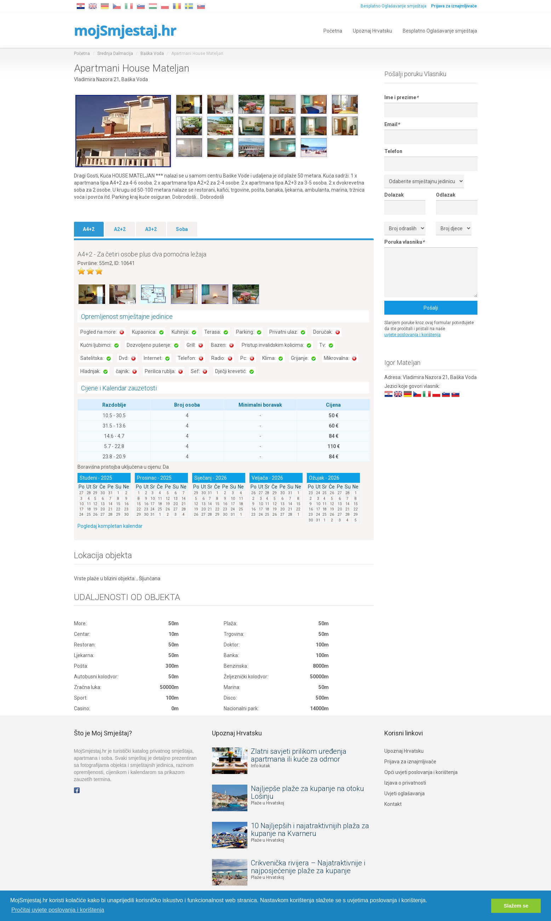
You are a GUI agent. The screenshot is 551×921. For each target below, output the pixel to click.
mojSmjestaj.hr (125, 30)
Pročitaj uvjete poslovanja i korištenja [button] (57, 910)
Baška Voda (152, 53)
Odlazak (445, 195)
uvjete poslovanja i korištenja (412, 334)
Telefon (393, 151)
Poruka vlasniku (404, 242)
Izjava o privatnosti (405, 783)
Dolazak (394, 195)
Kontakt (393, 804)
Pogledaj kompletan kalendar (110, 526)
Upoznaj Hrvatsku (372, 30)
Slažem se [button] (516, 906)
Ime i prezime (401, 97)
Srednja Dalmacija (115, 53)
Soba (182, 229)
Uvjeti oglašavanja (404, 793)
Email (392, 124)
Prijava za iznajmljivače (410, 761)
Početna (332, 30)
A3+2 (151, 229)
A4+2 (88, 229)
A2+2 (120, 229)
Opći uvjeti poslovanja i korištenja (421, 772)
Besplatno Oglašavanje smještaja (394, 6)
